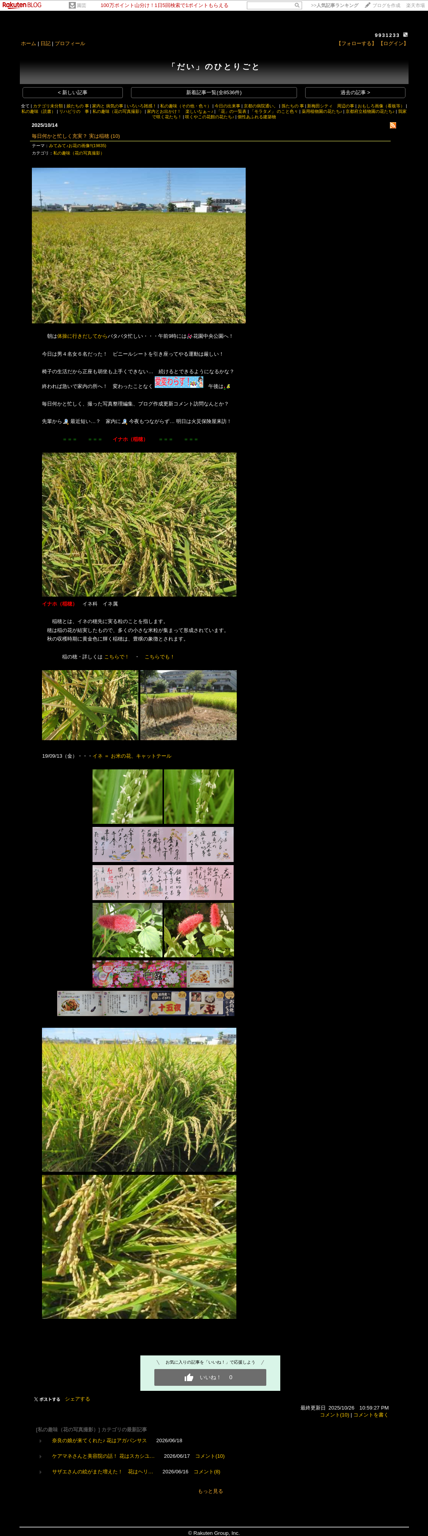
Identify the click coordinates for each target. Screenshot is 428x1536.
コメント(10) (334, 1415)
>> (334, 5)
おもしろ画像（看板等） (381, 106)
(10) (115, 136)
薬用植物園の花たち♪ (322, 111)
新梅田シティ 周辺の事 (330, 106)
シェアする (77, 1399)
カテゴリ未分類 (48, 106)
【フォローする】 (356, 43)
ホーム (28, 43)
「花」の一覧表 (231, 111)
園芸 (81, 5)
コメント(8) (207, 1472)
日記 (45, 43)
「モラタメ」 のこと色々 (274, 111)
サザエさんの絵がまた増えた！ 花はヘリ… (102, 1472)
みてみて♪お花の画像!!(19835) (77, 145)
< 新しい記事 (73, 92)
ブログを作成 (386, 5)
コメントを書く (371, 1415)
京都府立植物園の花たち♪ (370, 111)
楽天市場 (415, 5)
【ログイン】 (393, 43)
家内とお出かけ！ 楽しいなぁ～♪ (180, 111)
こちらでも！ (160, 657)
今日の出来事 (227, 106)
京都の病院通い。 (261, 106)
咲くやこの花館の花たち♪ (209, 116)
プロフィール (70, 43)
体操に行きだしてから (82, 336)
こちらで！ (116, 657)
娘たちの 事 (77, 106)
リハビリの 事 (74, 111)
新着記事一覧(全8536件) (214, 92)
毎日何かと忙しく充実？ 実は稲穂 (70, 136)
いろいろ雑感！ (142, 106)
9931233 (387, 35)
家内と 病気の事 (107, 106)
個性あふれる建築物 (257, 116)
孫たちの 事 (292, 106)
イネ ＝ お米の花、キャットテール (132, 756)
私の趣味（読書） (38, 111)
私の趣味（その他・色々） (185, 106)
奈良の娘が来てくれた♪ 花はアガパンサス (99, 1440)
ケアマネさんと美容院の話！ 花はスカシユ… (103, 1456)
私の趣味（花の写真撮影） (118, 111)
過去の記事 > (355, 92)
